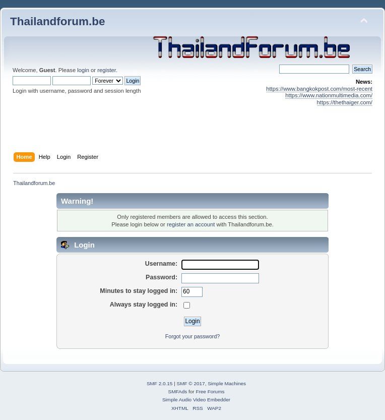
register (106, 70)
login (83, 70)
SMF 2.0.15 (160, 383)
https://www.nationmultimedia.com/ (328, 95)
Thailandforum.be (57, 21)
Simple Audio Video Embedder (196, 399)
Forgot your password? (192, 336)
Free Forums (210, 391)
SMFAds (177, 391)
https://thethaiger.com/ (344, 102)
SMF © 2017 (191, 383)
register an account (191, 224)
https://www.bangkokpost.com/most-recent (319, 89)
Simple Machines (227, 383)
